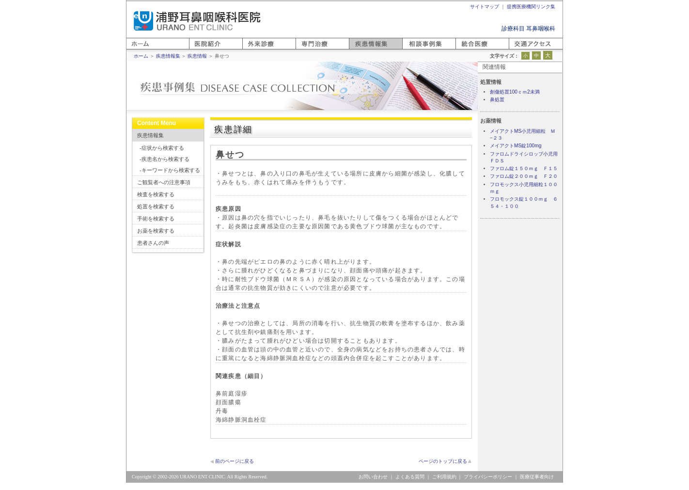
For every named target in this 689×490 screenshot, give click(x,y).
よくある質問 (409, 476)
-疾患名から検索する (164, 159)
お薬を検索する (155, 231)
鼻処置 (497, 99)
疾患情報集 (150, 135)
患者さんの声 (153, 243)
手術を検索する (155, 218)
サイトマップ (484, 6)
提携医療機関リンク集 (531, 6)
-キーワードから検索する (170, 170)
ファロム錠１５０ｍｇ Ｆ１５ (524, 168)
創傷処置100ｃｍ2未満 (515, 92)
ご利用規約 (444, 476)
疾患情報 (197, 56)
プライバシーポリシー (488, 476)
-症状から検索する (162, 148)
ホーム (141, 56)
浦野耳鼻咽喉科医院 (197, 21)
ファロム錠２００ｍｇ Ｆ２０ (524, 176)
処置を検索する (155, 206)
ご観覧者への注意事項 (163, 182)
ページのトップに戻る (443, 461)
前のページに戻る (234, 461)
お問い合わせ (373, 476)
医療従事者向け (537, 476)
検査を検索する (155, 194)
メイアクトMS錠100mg (515, 145)
